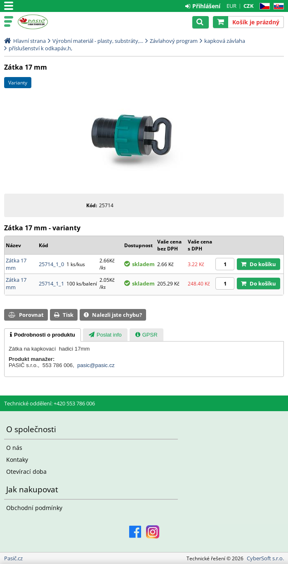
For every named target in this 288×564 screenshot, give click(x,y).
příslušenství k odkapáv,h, (40, 48)
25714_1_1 (51, 283)
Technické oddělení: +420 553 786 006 (49, 403)
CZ (263, 6)
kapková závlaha (224, 40)
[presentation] (42, 335)
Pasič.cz (42, 22)
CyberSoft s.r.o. (265, 558)
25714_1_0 (51, 264)
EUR (231, 5)
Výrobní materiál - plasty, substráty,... (97, 40)
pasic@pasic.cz (96, 365)
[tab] (42, 335)
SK (277, 6)
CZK (248, 5)
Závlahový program (174, 40)
